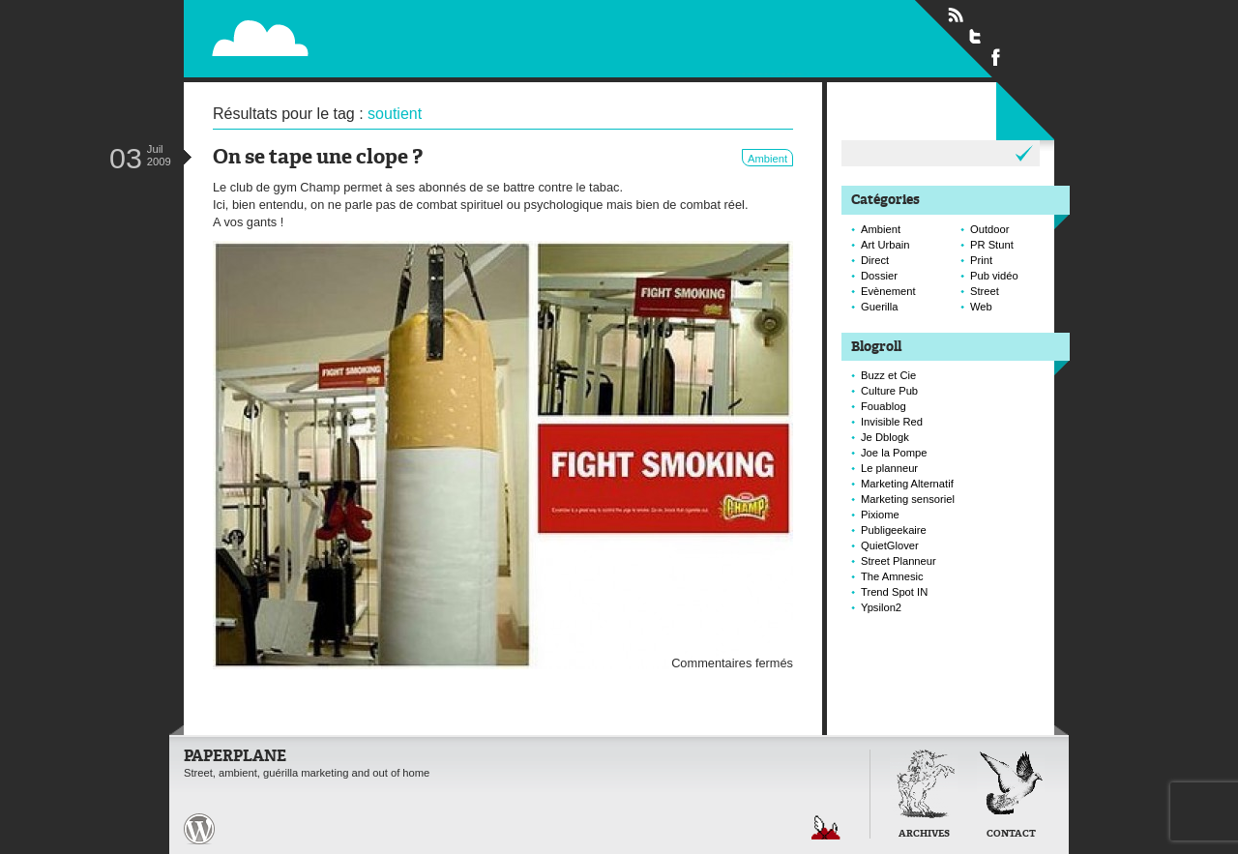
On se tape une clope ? (318, 158)
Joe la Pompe (894, 452)
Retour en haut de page (825, 827)
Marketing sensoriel (908, 499)
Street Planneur (898, 561)
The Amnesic (892, 576)
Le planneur (889, 468)
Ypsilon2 (881, 607)
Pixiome (880, 514)
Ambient (767, 158)
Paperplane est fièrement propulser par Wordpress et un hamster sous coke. (199, 828)
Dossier (879, 275)
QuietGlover (890, 545)
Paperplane (379, 27)
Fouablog (883, 406)
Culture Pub (889, 391)
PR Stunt (992, 244)
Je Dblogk (885, 437)
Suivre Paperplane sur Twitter (976, 35)
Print (981, 260)
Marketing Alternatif (907, 483)
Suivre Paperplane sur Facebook (996, 56)
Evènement (888, 291)
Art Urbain (885, 244)
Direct (875, 260)
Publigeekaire (894, 530)
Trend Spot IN (894, 592)
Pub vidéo (994, 275)
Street (984, 291)
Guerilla (880, 306)
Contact (1011, 834)
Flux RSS (955, 15)
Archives (924, 834)
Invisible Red (892, 421)
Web (981, 306)
